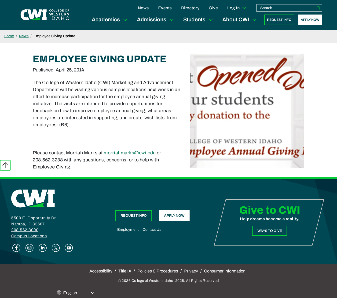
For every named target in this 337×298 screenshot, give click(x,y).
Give (213, 8)
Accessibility (100, 271)
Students (199, 19)
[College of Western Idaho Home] (45, 14)
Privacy (191, 271)
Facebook (16, 248)
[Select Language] (79, 293)
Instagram (29, 248)
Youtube (69, 248)
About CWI (240, 19)
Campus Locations (29, 236)
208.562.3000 (24, 230)
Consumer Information (224, 271)
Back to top (5, 165)
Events (165, 8)
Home (9, 36)
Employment (128, 229)
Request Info (279, 20)
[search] (286, 7)
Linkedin (42, 248)
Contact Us (152, 229)
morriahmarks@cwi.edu (130, 152)
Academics (110, 19)
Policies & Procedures (157, 271)
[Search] (318, 8)
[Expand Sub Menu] (125, 19)
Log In (237, 8)
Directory (190, 8)
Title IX (124, 271)
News (143, 8)
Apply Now (310, 20)
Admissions (156, 19)
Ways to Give (269, 230)
